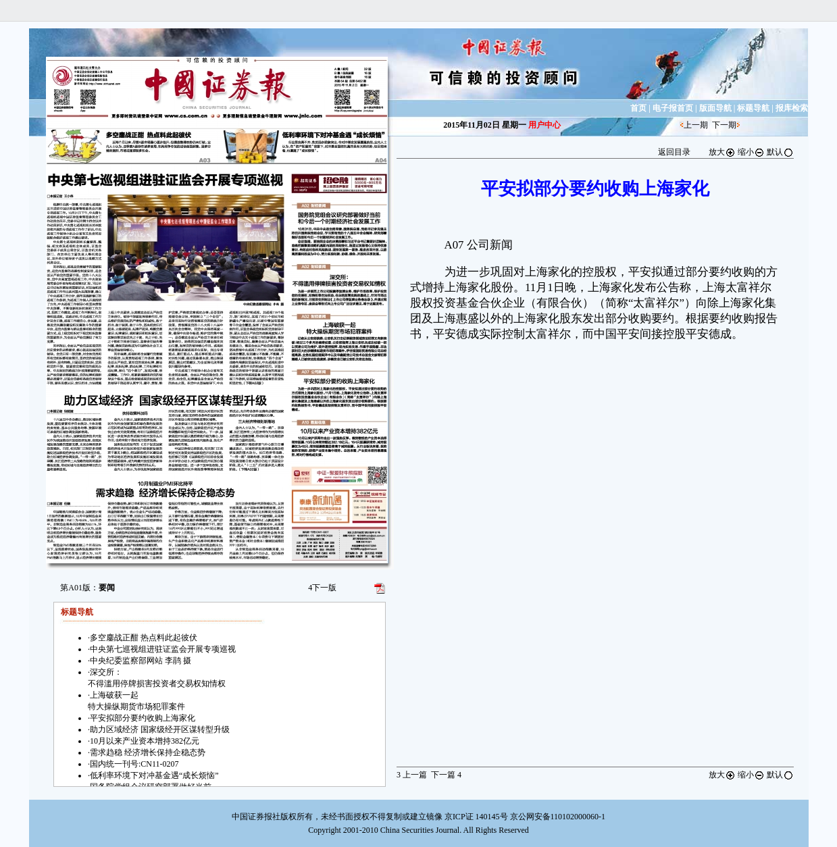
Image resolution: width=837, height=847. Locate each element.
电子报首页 (673, 108)
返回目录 (674, 152)
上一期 (696, 125)
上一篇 (412, 774)
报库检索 (792, 108)
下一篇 (446, 774)
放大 (722, 152)
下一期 (724, 125)
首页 (638, 108)
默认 (780, 152)
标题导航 (753, 108)
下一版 (322, 587)
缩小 (751, 152)
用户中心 (544, 125)
